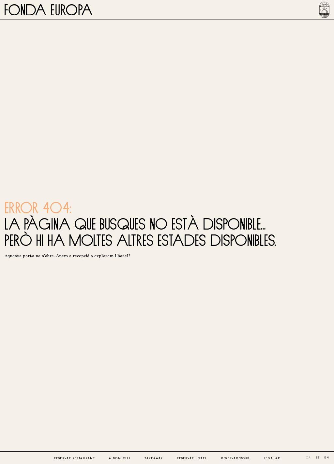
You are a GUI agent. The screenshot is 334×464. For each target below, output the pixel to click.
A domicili (119, 458)
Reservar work (235, 458)
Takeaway (153, 458)
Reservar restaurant (74, 458)
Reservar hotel (192, 458)
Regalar (272, 458)
